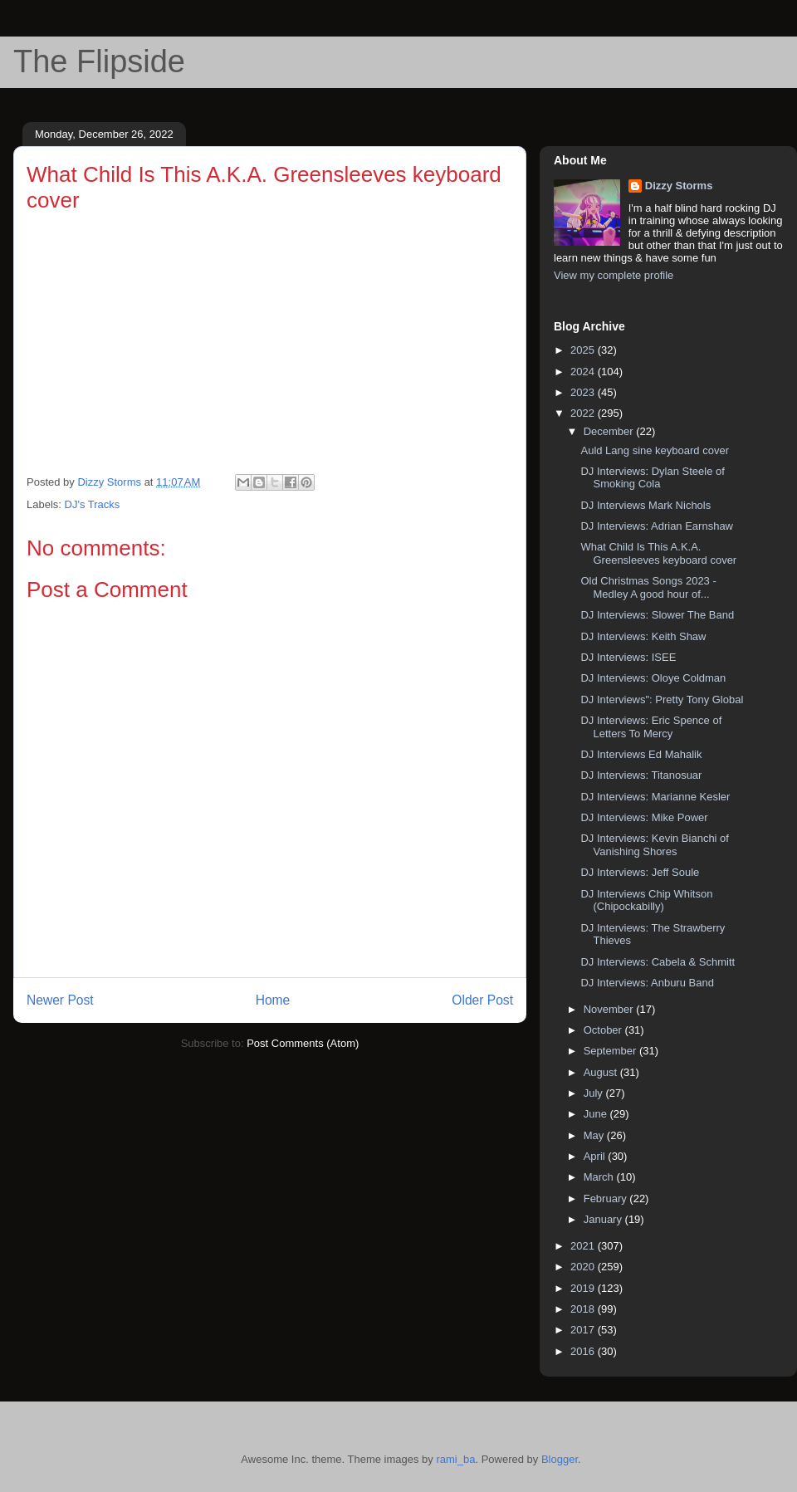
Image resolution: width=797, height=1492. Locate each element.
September (611, 1050)
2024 (584, 371)
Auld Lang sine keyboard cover (654, 450)
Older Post (482, 1000)
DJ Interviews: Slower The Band (657, 615)
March (600, 1177)
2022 (584, 413)
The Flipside (99, 61)
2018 (584, 1309)
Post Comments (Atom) (303, 1043)
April (596, 1156)
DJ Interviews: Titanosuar (641, 775)
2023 (584, 392)
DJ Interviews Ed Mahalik (641, 754)
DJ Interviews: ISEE (628, 657)
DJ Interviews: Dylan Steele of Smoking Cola (652, 478)
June (597, 1114)
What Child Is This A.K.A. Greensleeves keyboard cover (658, 553)
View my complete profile (613, 275)
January (604, 1219)
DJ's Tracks (92, 504)
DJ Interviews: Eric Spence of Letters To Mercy (650, 727)
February (607, 1198)
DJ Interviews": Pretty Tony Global (661, 699)
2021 (584, 1246)
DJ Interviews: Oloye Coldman (653, 678)
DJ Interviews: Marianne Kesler (655, 796)
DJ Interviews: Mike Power (643, 817)
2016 (584, 1351)
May (595, 1135)
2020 (584, 1266)
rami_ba (455, 1459)
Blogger (559, 1459)
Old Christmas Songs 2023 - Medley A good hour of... (648, 587)
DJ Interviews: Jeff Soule (639, 872)
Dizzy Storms (679, 185)
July (595, 1093)
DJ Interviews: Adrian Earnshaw (656, 526)
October (604, 1030)
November (610, 1009)
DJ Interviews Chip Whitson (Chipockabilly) (646, 900)
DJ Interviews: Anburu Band (646, 982)
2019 (584, 1288)
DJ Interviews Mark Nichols (645, 505)
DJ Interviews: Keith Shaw (643, 636)
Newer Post (60, 1000)
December (610, 431)
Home (273, 1000)
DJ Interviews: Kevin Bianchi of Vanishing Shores (654, 845)
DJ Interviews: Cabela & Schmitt (657, 962)
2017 (584, 1329)
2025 (584, 350)
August (602, 1072)
